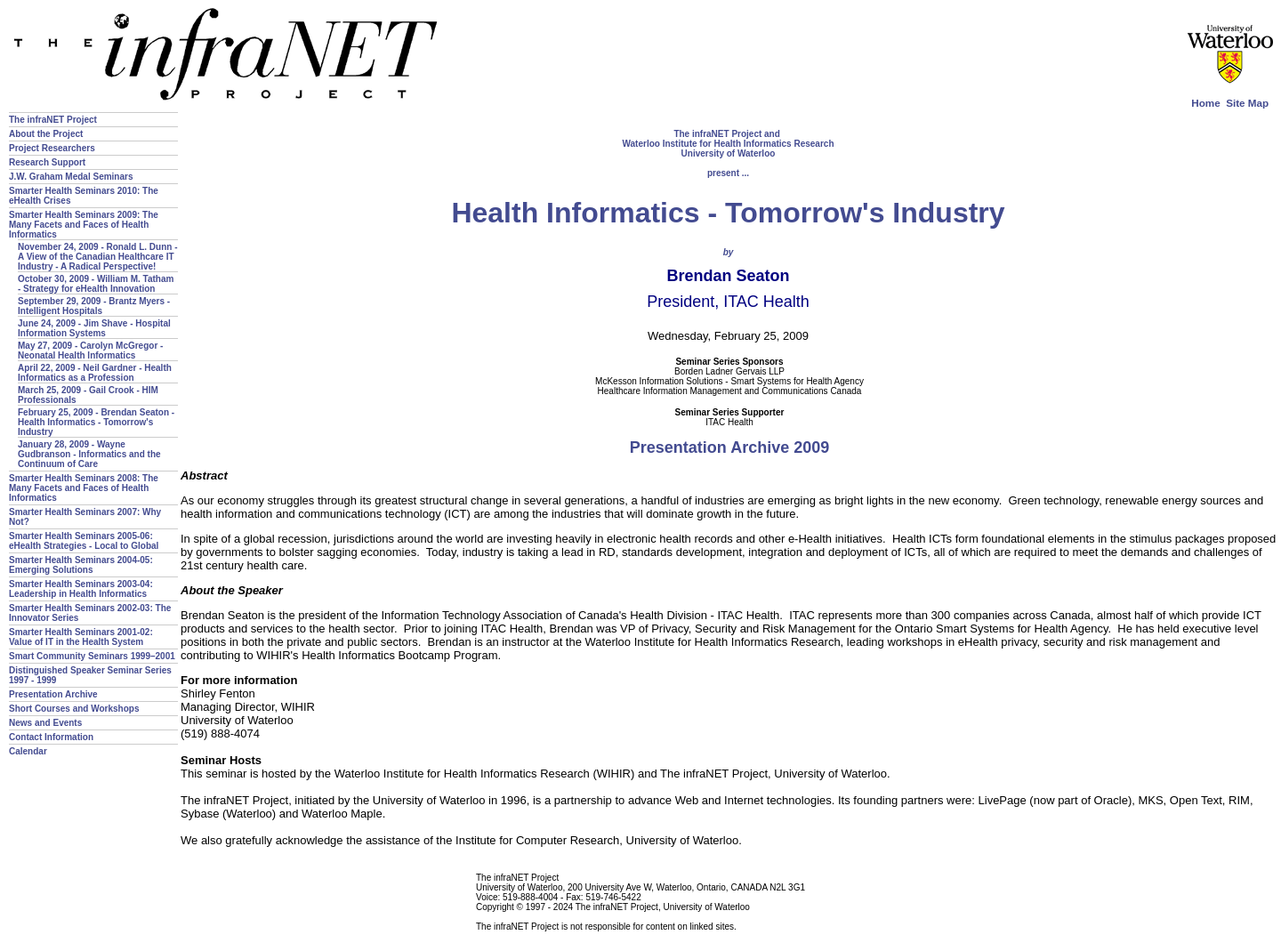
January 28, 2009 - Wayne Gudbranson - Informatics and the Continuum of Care (89, 454)
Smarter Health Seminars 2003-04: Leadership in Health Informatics (81, 589)
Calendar (28, 751)
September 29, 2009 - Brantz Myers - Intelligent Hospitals (94, 306)
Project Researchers (52, 148)
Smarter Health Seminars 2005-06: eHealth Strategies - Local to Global (83, 541)
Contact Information (51, 737)
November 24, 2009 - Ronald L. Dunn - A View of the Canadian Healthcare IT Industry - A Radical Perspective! (97, 256)
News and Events (45, 723)
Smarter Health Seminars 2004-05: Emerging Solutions (81, 565)
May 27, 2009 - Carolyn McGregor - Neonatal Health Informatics (90, 350)
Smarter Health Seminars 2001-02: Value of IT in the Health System (81, 637)
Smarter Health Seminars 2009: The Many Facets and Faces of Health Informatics (83, 224)
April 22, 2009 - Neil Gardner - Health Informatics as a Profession (95, 373)
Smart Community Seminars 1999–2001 (92, 656)
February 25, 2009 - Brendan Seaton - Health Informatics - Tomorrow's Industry (96, 422)
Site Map (1247, 103)
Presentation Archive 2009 (729, 447)
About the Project (46, 134)
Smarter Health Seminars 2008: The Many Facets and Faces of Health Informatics (83, 488)
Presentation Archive (53, 694)
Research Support (47, 162)
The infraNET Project (53, 120)
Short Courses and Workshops (74, 708)
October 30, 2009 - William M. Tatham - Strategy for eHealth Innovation (95, 284)
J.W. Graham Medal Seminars (71, 176)
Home (1205, 103)
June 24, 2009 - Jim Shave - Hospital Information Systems (94, 328)
